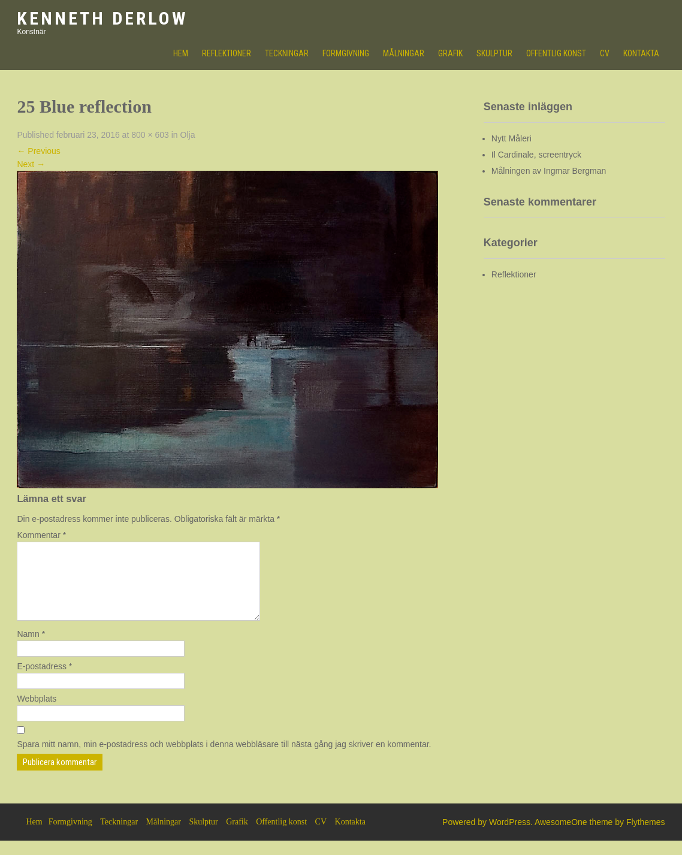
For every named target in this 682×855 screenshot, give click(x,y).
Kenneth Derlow (102, 18)
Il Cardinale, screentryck (536, 154)
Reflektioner (226, 53)
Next (31, 164)
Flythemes (645, 836)
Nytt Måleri (511, 138)
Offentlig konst (556, 53)
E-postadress (44, 680)
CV (604, 53)
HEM (180, 53)
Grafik (450, 53)
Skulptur (494, 53)
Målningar (403, 53)
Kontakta (641, 53)
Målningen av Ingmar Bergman (548, 171)
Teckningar (287, 53)
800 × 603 (150, 135)
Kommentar (41, 535)
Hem (34, 836)
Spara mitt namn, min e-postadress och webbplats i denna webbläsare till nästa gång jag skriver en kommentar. (224, 758)
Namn (31, 648)
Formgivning (345, 53)
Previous (38, 151)
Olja (187, 135)
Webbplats (36, 713)
